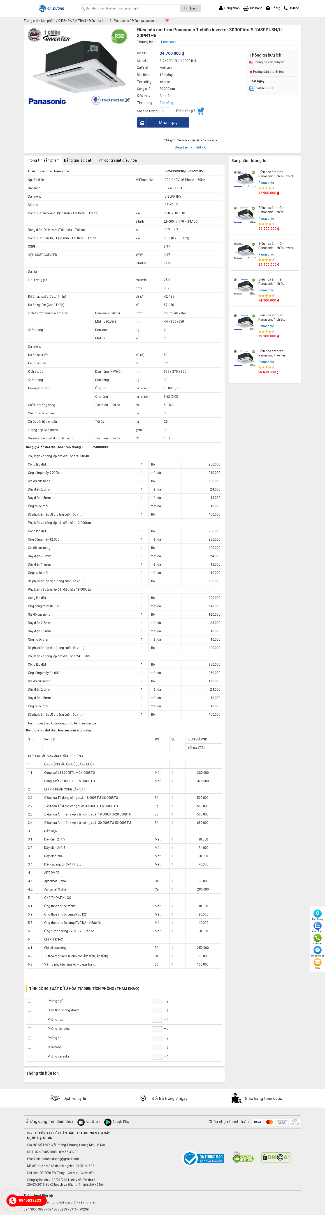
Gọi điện (317, 939)
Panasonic (266, 183)
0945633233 (261, 88)
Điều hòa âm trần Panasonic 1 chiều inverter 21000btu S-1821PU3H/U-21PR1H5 (277, 250)
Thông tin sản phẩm (43, 160)
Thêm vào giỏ (190, 111)
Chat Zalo (317, 927)
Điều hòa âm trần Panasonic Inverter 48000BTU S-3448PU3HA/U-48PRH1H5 (277, 357)
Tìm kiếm (190, 8)
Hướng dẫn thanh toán (267, 72)
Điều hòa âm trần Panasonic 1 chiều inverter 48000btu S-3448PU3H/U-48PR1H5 (277, 178)
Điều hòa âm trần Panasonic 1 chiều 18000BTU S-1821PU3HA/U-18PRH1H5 (277, 214)
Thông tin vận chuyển (266, 62)
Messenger (317, 951)
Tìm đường (317, 915)
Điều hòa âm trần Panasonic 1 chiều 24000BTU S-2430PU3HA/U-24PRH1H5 (277, 321)
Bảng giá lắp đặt (77, 160)
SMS (317, 963)
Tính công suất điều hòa (116, 160)
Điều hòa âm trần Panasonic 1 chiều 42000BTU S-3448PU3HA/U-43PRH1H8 (277, 285)
